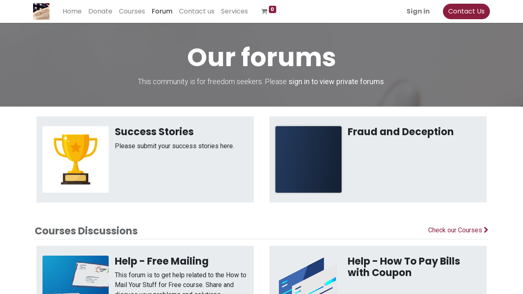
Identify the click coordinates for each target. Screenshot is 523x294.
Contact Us (465, 11)
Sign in (416, 11)
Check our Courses (458, 230)
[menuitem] (74, 11)
